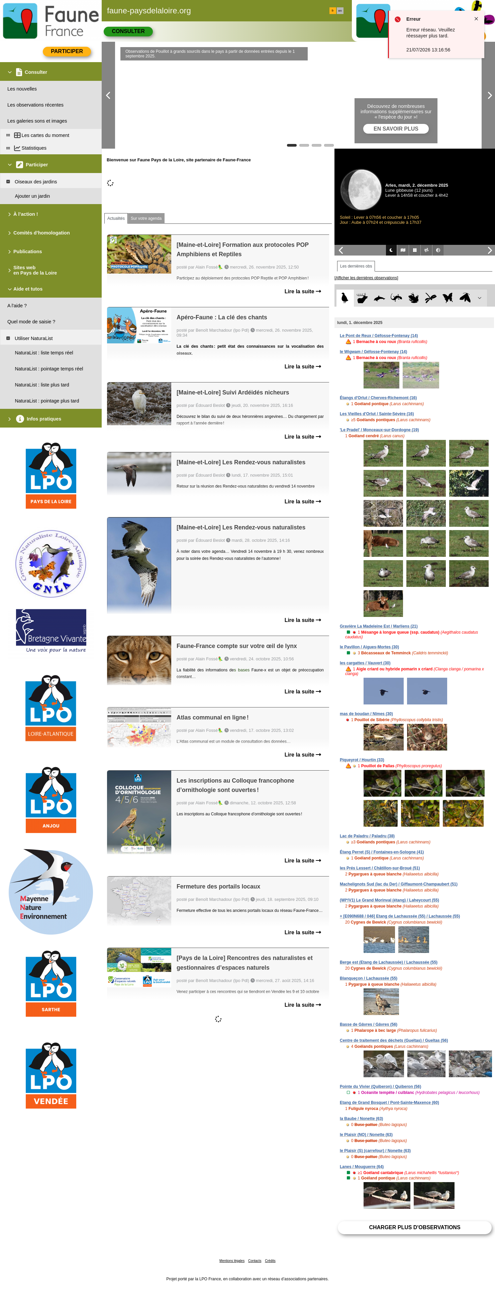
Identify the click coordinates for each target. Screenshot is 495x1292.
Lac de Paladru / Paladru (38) (367, 836)
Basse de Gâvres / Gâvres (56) (368, 1024)
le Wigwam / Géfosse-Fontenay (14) (373, 351)
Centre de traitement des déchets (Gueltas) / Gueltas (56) (394, 1040)
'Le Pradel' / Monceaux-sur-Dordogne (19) (379, 430)
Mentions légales (231, 1261)
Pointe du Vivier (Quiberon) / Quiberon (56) (380, 1086)
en (340, 10)
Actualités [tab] (116, 218)
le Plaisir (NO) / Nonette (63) (366, 1134)
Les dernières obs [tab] (356, 266)
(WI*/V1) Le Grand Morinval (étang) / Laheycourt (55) (389, 900)
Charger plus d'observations (414, 1227)
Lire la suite (303, 291)
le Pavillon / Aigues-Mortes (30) (369, 647)
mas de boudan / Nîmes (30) (366, 713)
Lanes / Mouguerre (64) (362, 1166)
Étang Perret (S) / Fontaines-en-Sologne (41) (382, 852)
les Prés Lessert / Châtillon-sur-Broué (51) (380, 868)
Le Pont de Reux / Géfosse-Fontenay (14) (379, 335)
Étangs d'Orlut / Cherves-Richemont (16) (378, 397)
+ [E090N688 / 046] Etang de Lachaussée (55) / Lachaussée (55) (400, 916)
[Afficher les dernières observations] (366, 278)
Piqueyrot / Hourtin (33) (362, 760)
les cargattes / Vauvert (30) (365, 663)
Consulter (128, 31)
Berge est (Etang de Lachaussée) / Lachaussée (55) (388, 962)
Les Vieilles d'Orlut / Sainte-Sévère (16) (377, 414)
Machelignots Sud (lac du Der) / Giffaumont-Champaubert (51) (399, 884)
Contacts (254, 1261)
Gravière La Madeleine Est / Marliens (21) (379, 626)
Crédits (270, 1261)
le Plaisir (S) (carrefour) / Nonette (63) (375, 1150)
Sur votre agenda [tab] (146, 218)
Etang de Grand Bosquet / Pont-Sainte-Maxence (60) (389, 1102)
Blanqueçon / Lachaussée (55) (368, 978)
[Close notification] (476, 19)
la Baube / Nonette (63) (361, 1118)
